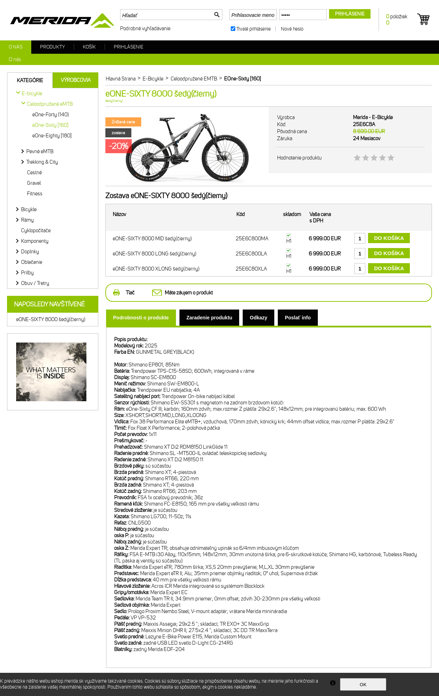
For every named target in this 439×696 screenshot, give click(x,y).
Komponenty (34, 241)
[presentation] (141, 318)
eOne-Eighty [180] (52, 135)
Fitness (34, 193)
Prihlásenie (128, 47)
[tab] (141, 318)
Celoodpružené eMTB (50, 104)
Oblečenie (31, 262)
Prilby (27, 272)
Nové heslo (292, 29)
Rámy (27, 220)
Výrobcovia (76, 80)
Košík (89, 47)
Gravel (34, 183)
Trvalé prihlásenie (253, 29)
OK (363, 684)
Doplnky (30, 251)
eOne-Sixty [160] (50, 125)
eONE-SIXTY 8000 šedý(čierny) (50, 319)
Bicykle (29, 209)
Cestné (34, 172)
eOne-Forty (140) (50, 114)
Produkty (52, 47)
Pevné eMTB (39, 151)
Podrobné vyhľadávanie (145, 28)
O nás (15, 47)
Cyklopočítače (36, 230)
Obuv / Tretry (35, 283)
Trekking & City (42, 162)
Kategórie (30, 80)
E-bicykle (32, 93)
